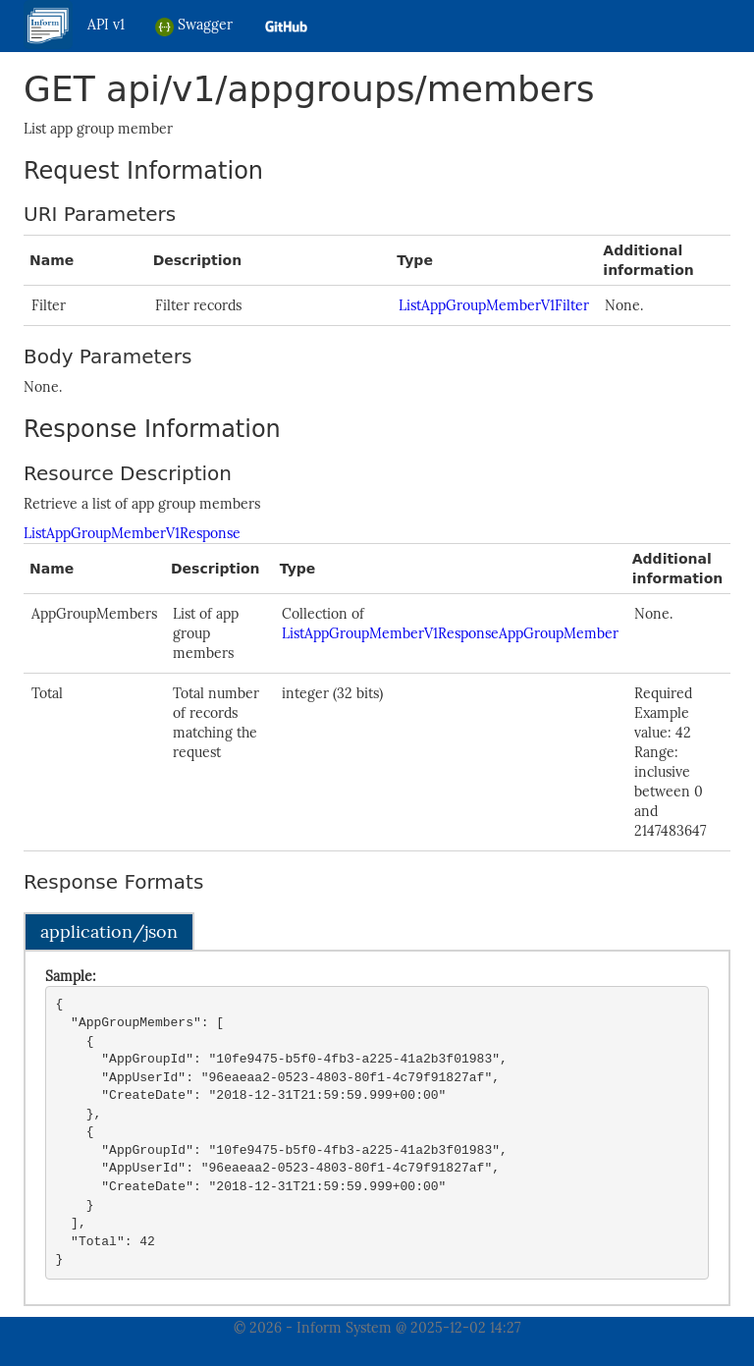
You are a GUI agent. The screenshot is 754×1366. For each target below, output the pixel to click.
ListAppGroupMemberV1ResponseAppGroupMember (450, 633)
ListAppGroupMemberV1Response (132, 533)
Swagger (193, 26)
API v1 (106, 24)
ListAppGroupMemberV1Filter (494, 305)
